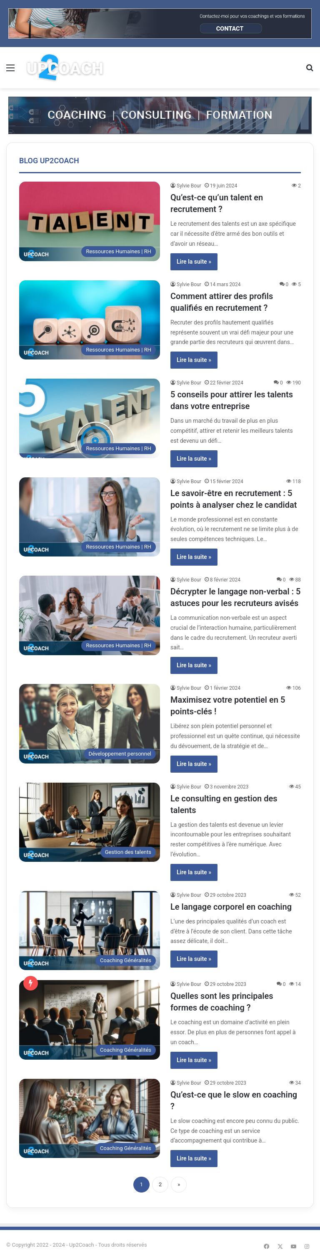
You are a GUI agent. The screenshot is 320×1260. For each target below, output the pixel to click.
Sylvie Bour (189, 186)
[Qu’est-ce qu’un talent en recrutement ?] (89, 221)
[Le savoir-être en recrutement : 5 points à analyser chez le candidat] (89, 517)
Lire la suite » (194, 261)
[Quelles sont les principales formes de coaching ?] (89, 1020)
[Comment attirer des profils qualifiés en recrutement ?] (89, 320)
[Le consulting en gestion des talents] (89, 822)
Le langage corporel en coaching (231, 907)
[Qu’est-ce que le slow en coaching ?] (89, 1118)
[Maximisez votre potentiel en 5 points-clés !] (89, 723)
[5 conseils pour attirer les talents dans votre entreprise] (89, 418)
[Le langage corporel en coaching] (89, 931)
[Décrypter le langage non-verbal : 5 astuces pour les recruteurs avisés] (89, 615)
